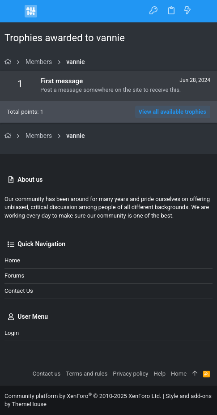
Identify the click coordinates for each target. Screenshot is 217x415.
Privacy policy (130, 373)
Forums (14, 275)
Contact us (18, 290)
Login (11, 332)
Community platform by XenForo (82, 396)
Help (159, 373)
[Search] (204, 10)
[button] (13, 11)
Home (12, 260)
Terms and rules (86, 373)
